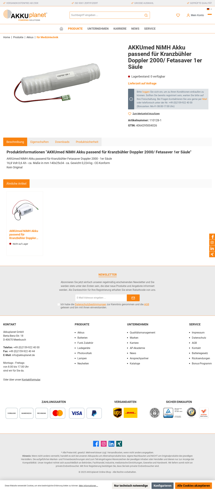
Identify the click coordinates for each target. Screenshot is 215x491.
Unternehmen (137, 324)
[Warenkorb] (210, 14)
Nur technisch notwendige (131, 485)
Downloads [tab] (62, 142)
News (133, 353)
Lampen (82, 358)
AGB (146, 304)
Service (195, 324)
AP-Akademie (137, 348)
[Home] (61, 28)
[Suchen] (146, 15)
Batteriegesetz (200, 353)
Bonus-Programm (202, 363)
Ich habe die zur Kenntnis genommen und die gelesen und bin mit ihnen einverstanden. (105, 306)
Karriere (134, 342)
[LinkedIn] (111, 443)
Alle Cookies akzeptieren (193, 485)
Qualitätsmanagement (142, 332)
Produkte (82, 324)
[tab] (15, 142)
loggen (146, 91)
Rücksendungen (201, 358)
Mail (204, 99)
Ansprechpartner (139, 358)
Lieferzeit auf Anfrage (142, 83)
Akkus (80, 332)
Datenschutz (199, 337)
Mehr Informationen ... (88, 486)
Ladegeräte (83, 348)
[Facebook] (96, 443)
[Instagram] (103, 443)
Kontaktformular (31, 379)
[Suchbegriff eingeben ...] (106, 15)
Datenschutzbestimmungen (90, 304)
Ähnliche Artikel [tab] (16, 183)
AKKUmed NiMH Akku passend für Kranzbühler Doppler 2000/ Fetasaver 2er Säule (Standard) (23, 234)
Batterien (82, 337)
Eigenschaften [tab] (39, 142)
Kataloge (135, 363)
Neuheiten (83, 363)
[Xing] (119, 443)
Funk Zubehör (85, 342)
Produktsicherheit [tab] (87, 142)
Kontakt (196, 348)
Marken (134, 337)
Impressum (198, 332)
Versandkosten (114, 452)
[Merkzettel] (178, 15)
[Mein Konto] (195, 15)
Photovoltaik (84, 353)
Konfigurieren (162, 485)
